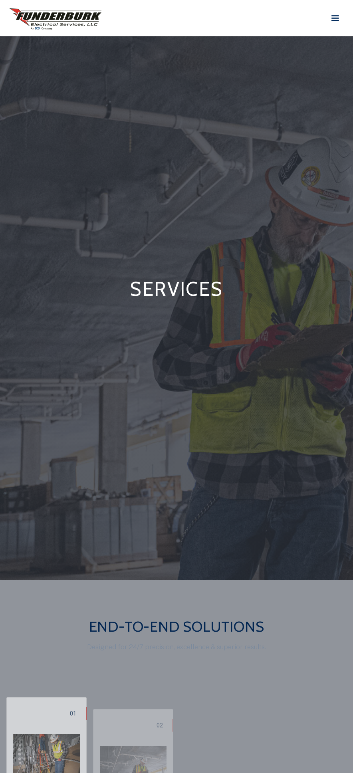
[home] (55, 17)
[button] (337, 18)
